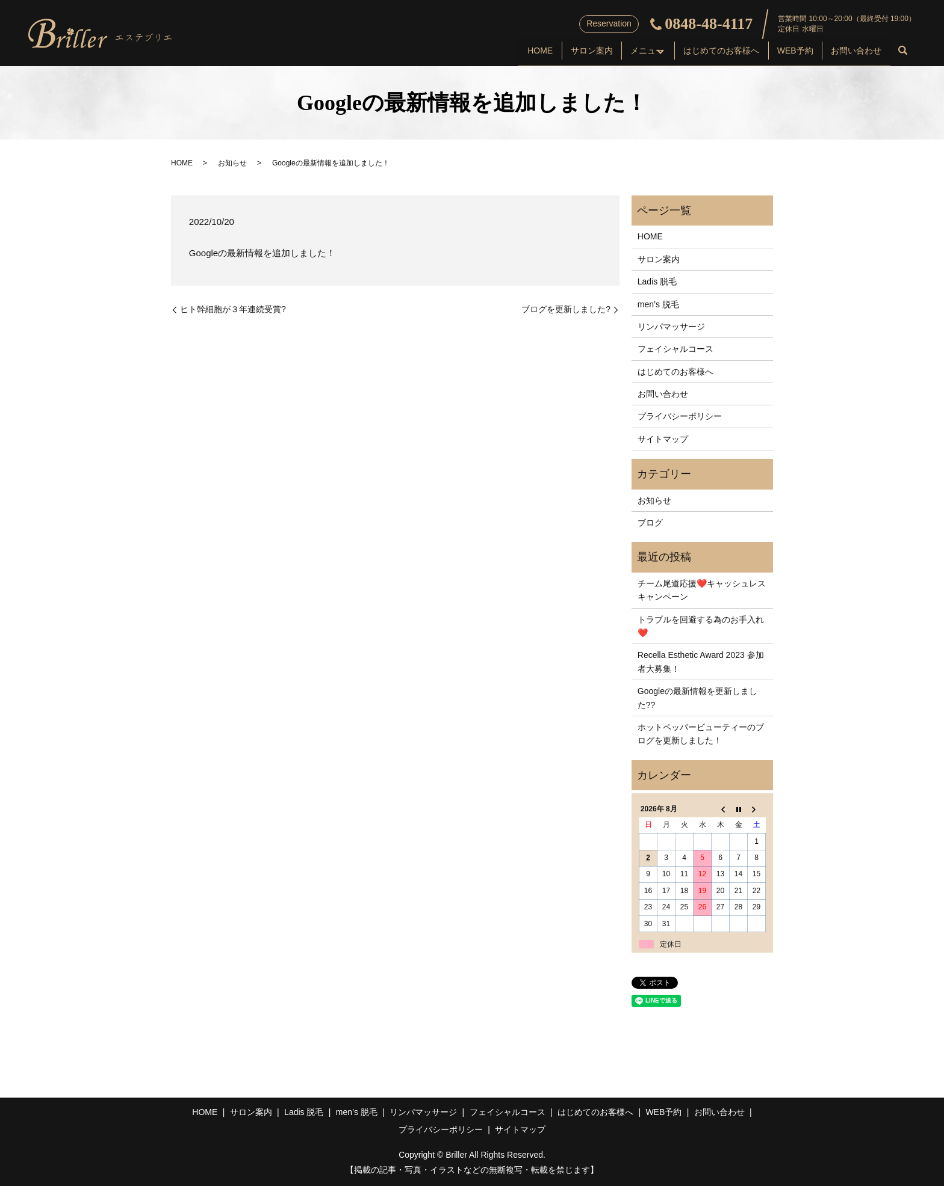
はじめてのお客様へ (703, 52)
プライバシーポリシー (680, 416)
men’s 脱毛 (658, 304)
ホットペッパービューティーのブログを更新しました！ (701, 733)
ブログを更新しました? (565, 309)
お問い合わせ (852, 52)
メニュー (610, 52)
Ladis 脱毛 (657, 281)
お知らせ (232, 163)
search (903, 53)
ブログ (650, 522)
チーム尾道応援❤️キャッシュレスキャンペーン (702, 590)
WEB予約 (784, 52)
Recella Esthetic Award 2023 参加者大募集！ (701, 661)
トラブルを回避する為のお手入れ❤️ (701, 626)
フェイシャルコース (675, 349)
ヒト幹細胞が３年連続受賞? (233, 309)
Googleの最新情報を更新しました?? (697, 697)
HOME (487, 52)
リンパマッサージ (671, 326)
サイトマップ (663, 439)
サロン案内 (547, 52)
